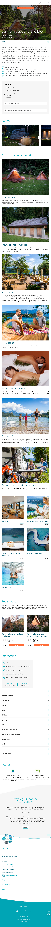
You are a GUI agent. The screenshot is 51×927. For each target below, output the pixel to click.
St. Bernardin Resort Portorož (9, 867)
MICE (3, 889)
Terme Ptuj (4, 861)
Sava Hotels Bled (6, 851)
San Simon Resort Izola (7, 872)
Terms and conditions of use (23, 919)
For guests (5, 880)
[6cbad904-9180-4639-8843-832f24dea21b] (25, 812)
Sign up (25, 827)
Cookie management (24, 921)
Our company (6, 885)
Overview (4, 42)
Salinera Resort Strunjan (8, 869)
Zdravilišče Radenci (6, 859)
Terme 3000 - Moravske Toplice (9, 856)
